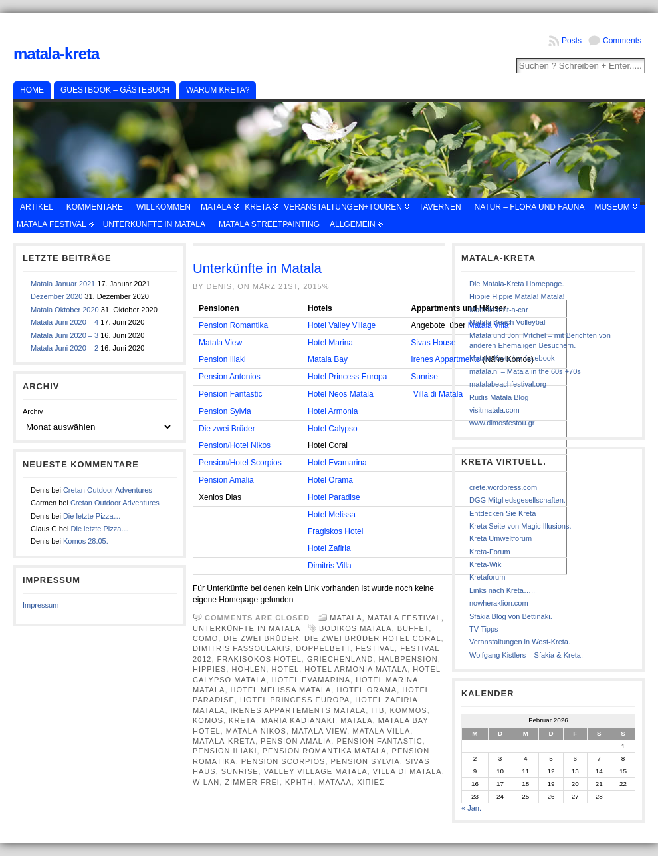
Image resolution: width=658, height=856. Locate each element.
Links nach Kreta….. (502, 590)
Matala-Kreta (56, 54)
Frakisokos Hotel (259, 659)
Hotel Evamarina (337, 462)
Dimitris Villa (330, 565)
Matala (216, 207)
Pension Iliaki (222, 359)
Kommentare (94, 207)
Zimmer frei (252, 782)
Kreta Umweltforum (500, 538)
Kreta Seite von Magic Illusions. (520, 526)
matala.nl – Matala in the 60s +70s (525, 371)
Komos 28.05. (85, 541)
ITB (377, 710)
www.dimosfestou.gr (501, 423)
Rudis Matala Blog (498, 397)
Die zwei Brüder (227, 428)
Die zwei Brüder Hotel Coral (372, 638)
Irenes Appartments (445, 359)
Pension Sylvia (225, 411)
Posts (572, 40)
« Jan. (471, 808)
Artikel (36, 207)
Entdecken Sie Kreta (502, 513)
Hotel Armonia (333, 411)
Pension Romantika (233, 325)
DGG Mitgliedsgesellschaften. (517, 500)
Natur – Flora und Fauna (530, 207)
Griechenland (340, 659)
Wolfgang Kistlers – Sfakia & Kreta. (526, 655)
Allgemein (353, 224)
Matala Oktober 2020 (65, 310)
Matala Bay (328, 359)
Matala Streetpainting (269, 224)
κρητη (299, 782)
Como (205, 638)
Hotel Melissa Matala (281, 690)
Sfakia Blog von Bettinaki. (510, 616)
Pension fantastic (379, 741)
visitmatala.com (494, 410)
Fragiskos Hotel (335, 531)
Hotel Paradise (334, 497)
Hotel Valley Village (342, 325)
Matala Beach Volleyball (508, 322)
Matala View (220, 342)
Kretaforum (487, 577)
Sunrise (424, 376)
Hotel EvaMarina (311, 680)
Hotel (286, 669)
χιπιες (371, 782)
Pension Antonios (230, 376)
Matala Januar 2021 (63, 284)
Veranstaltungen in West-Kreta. (519, 642)
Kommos (408, 710)
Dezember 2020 (56, 296)
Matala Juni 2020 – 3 (64, 335)
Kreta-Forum (489, 552)
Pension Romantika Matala (325, 751)
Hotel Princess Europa (347, 376)
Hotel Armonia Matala (355, 669)
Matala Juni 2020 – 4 (64, 322)
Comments (622, 40)
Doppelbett (323, 648)
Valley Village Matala (316, 771)
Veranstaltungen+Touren (343, 207)
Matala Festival (51, 224)
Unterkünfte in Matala (154, 224)
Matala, (349, 618)
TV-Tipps (483, 629)
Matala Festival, (406, 618)
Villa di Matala (438, 394)
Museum (611, 207)
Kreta (258, 207)
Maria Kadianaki (298, 720)
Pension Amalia (226, 480)
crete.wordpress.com (503, 487)
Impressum (40, 605)
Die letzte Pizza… (92, 516)
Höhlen (249, 669)
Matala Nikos (256, 731)
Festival (375, 648)
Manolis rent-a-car (498, 310)
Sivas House (433, 342)
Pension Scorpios (283, 761)
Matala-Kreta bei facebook (511, 358)
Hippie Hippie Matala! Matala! (517, 296)
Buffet (413, 628)
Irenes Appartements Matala (298, 710)
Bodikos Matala (355, 628)
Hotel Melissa (332, 514)
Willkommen (163, 207)
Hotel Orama (330, 480)
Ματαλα (335, 782)
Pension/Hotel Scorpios (240, 462)
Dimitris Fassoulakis (241, 648)
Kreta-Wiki (486, 564)
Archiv (33, 411)
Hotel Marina (330, 342)
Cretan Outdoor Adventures (107, 490)
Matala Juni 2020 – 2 (64, 348)
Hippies (209, 669)
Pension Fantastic (230, 394)
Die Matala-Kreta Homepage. (516, 284)
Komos (208, 720)
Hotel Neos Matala (341, 394)
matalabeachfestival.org (507, 384)
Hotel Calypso (333, 428)
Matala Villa (381, 731)
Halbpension (408, 659)
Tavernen (440, 207)
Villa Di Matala (407, 771)
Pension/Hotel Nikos (235, 445)
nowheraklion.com (498, 603)
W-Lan (206, 782)
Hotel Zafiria (329, 548)
